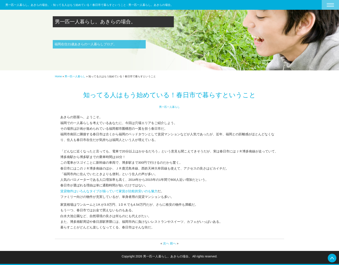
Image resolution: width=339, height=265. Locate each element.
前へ (173, 243)
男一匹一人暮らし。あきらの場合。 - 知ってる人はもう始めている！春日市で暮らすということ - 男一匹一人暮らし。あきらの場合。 (89, 4)
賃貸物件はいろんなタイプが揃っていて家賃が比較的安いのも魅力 (109, 191)
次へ (166, 243)
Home (58, 76)
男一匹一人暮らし (75, 76)
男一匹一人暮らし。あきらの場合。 (95, 21)
